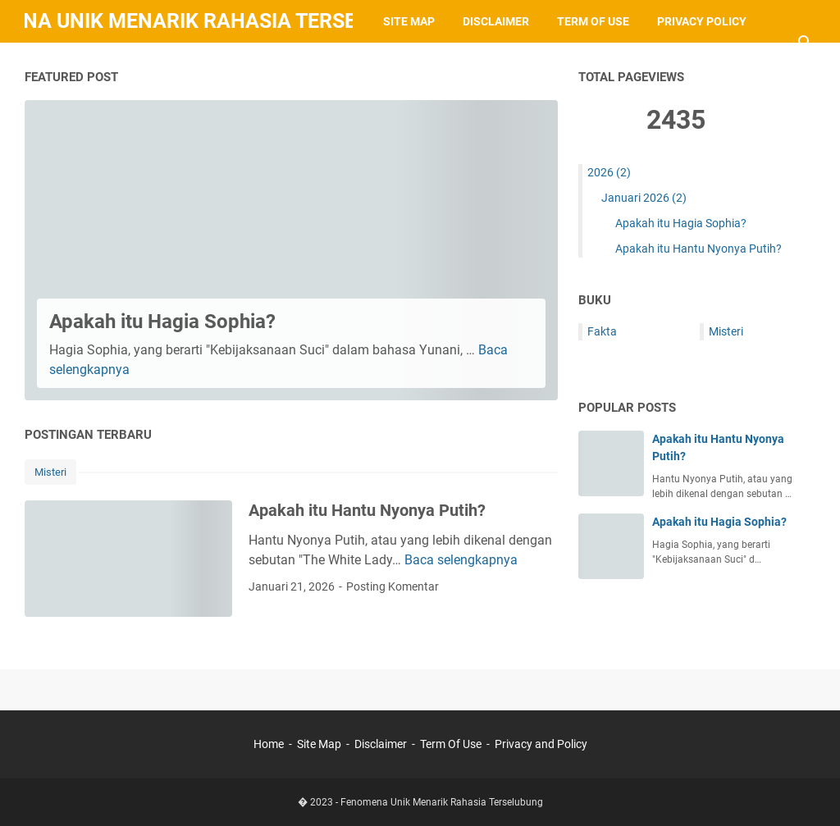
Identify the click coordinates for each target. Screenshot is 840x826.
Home (269, 744)
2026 (609, 172)
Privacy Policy (701, 21)
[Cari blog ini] (805, 42)
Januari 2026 (644, 197)
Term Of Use (451, 744)
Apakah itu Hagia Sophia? (162, 321)
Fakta (602, 331)
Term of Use (593, 21)
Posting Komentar (392, 586)
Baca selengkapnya (461, 560)
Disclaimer (496, 21)
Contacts (68, 64)
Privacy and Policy (541, 744)
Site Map (409, 21)
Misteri (50, 472)
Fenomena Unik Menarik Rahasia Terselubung (441, 802)
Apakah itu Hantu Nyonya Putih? (367, 510)
